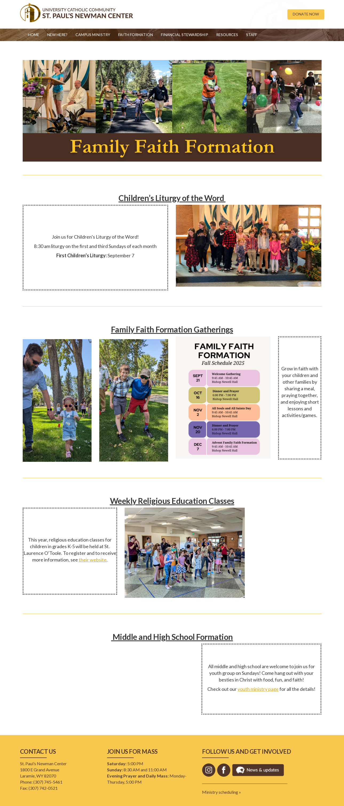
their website (92, 560)
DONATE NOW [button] (306, 14)
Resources (227, 34)
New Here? (57, 34)
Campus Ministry (93, 34)
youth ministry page (258, 689)
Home (33, 34)
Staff (251, 34)
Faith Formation (135, 34)
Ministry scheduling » (221, 792)
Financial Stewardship (184, 34)
